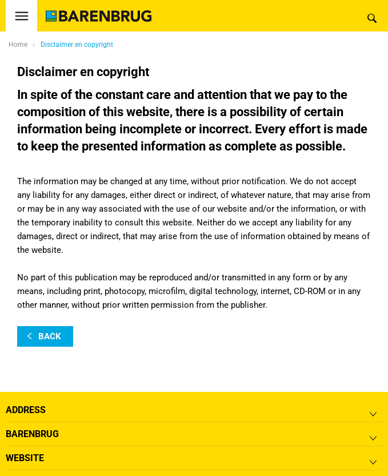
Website (25, 458)
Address (26, 409)
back (49, 336)
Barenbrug (32, 434)
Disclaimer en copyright (77, 45)
